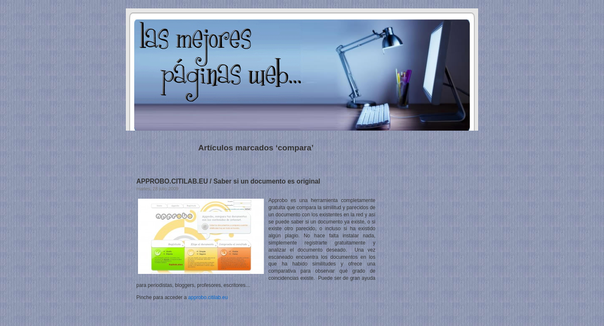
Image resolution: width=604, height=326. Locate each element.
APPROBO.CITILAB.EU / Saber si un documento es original (228, 181)
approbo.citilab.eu (208, 297)
